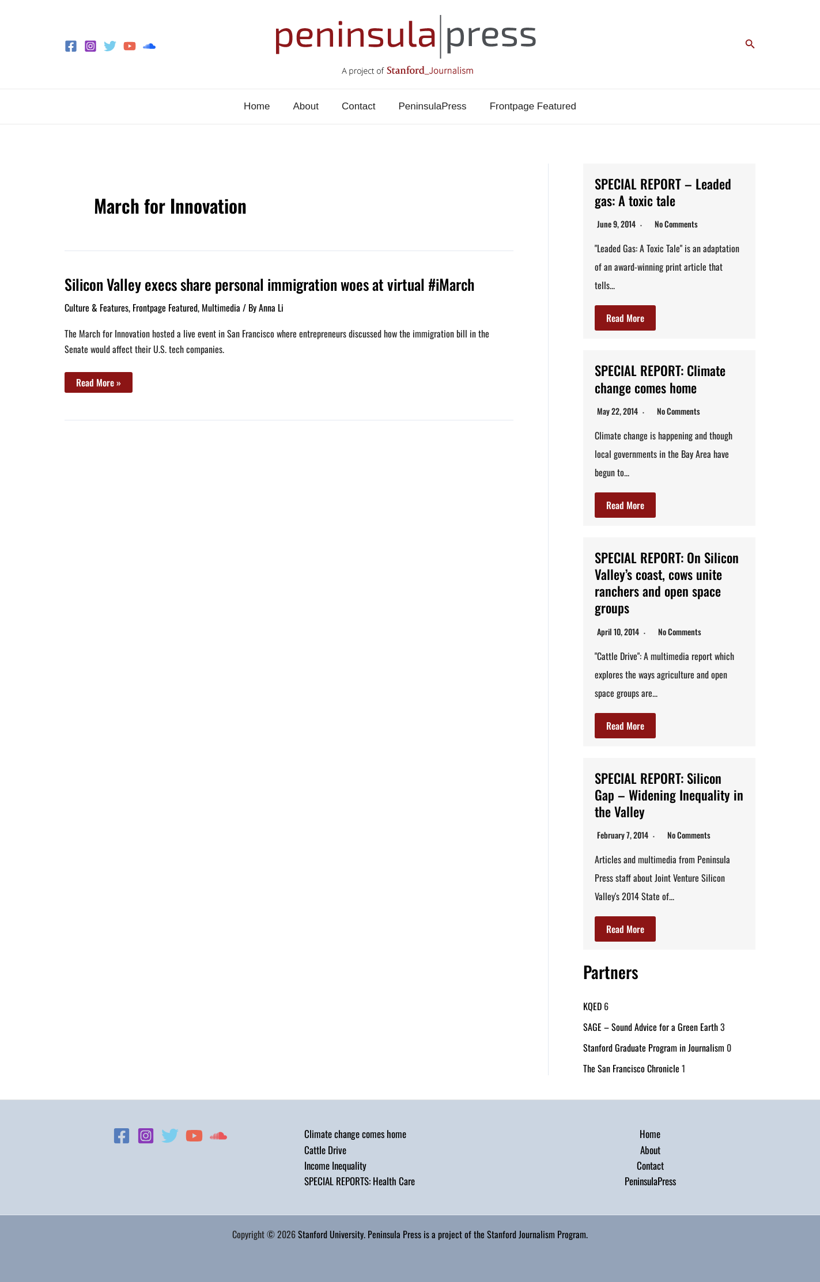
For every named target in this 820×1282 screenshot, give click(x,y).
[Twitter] (110, 46)
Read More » (98, 384)
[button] (750, 44)
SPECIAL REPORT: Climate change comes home (663, 378)
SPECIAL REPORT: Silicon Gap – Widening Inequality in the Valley (664, 792)
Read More (625, 318)
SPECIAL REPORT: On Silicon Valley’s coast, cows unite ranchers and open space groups (667, 580)
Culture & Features (97, 307)
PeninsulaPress (650, 1178)
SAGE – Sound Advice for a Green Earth (650, 1024)
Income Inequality (335, 1163)
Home (650, 1131)
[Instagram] (90, 46)
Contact (650, 1163)
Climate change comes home (355, 1131)
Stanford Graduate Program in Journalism (653, 1045)
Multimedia (221, 307)
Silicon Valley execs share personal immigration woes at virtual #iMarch (269, 284)
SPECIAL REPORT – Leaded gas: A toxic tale (665, 191)
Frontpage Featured (165, 307)
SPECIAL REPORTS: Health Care (359, 1178)
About (650, 1147)
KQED (592, 1003)
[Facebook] (71, 46)
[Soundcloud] (149, 46)
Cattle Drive (325, 1147)
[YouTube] (129, 46)
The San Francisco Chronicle (631, 1065)
